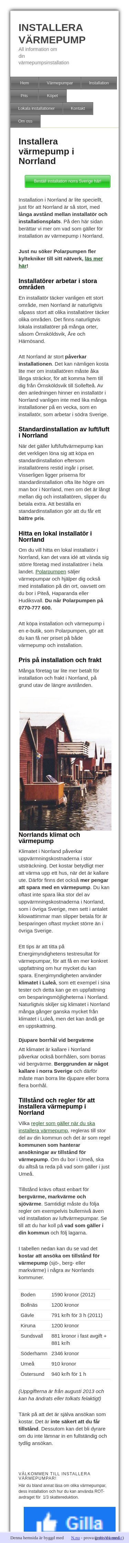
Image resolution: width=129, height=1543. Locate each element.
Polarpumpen (50, 571)
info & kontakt (109, 1537)
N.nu (75, 1537)
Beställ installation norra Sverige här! (67, 181)
